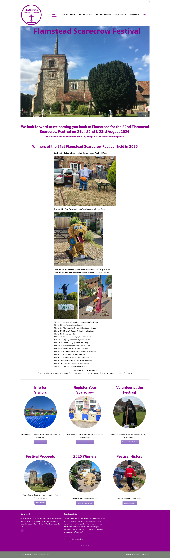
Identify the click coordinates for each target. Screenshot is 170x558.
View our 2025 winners (85, 503)
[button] (81, 545)
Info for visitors (40, 442)
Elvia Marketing (145, 555)
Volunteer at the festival (129, 442)
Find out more (40, 502)
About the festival (129, 503)
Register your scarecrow (85, 442)
